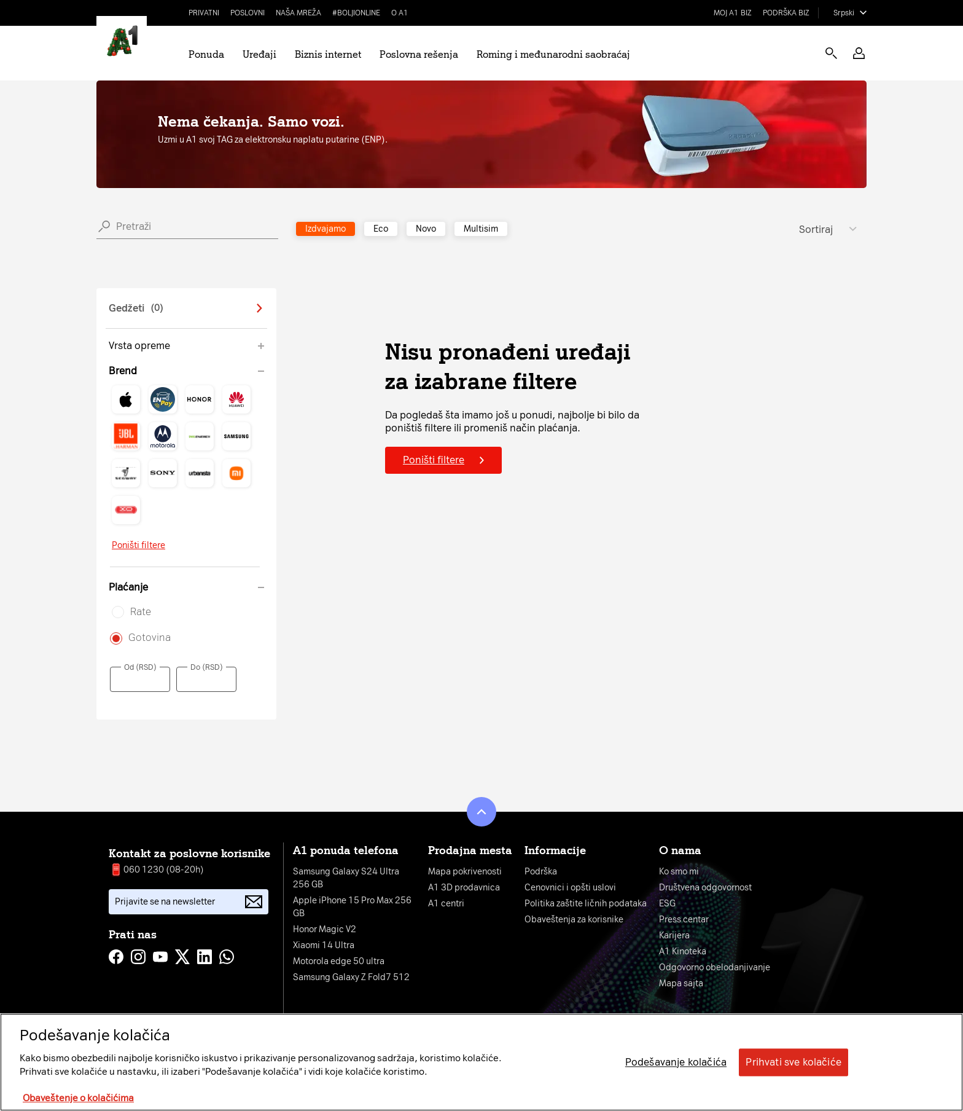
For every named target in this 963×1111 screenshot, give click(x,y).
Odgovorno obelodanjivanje (714, 967)
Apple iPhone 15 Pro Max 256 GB (352, 907)
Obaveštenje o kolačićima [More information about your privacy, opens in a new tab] (78, 1098)
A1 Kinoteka (682, 951)
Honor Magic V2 (324, 929)
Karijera (674, 935)
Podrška (540, 871)
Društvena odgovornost (705, 887)
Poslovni (247, 13)
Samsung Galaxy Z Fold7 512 (351, 977)
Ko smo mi (679, 871)
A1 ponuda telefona (346, 850)
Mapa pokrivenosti (465, 871)
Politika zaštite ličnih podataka (585, 903)
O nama (680, 850)
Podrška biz (786, 13)
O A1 (399, 13)
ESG (667, 903)
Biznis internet (328, 54)
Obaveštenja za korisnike (573, 919)
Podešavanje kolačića (676, 1062)
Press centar (684, 919)
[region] (481, 1062)
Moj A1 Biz (733, 13)
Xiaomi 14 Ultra (323, 945)
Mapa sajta (681, 983)
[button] (859, 53)
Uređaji (259, 54)
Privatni (204, 13)
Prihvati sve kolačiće (793, 1062)
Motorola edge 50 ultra (338, 961)
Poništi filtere (138, 545)
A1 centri (446, 903)
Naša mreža (298, 13)
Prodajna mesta (470, 850)
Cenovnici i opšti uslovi (570, 887)
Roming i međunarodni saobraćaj (553, 54)
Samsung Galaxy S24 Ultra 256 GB (346, 878)
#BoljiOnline (356, 13)
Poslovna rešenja (419, 54)
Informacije (555, 850)
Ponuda (206, 54)
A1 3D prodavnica (464, 887)
